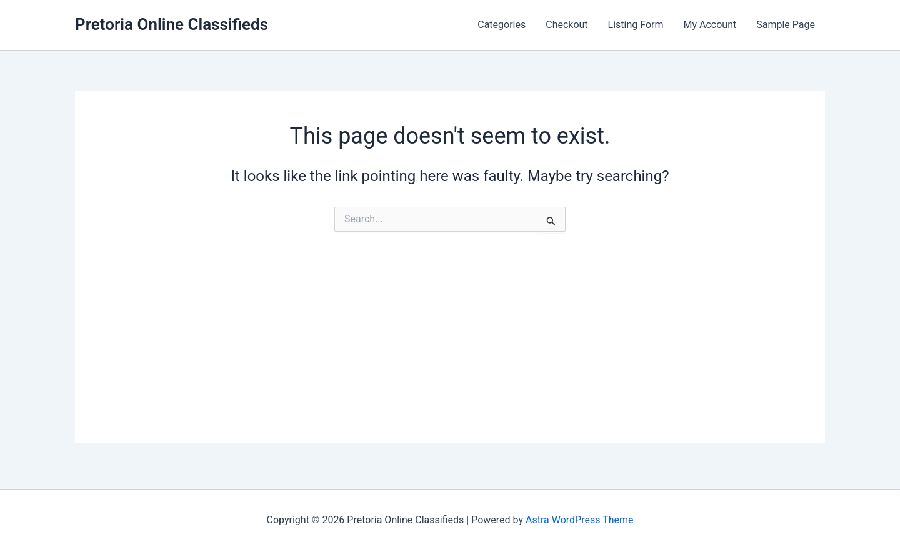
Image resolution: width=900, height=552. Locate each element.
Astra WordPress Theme (579, 520)
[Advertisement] (450, 355)
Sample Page (785, 25)
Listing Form (636, 25)
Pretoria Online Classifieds (171, 24)
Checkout (567, 25)
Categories (502, 25)
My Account (710, 25)
